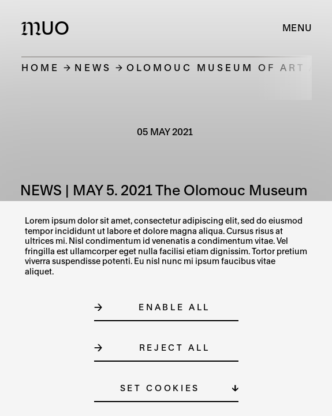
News (92, 67)
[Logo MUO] (47, 27)
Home (40, 67)
